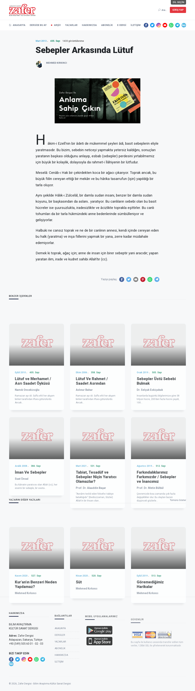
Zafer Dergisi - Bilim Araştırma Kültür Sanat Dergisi (44, 689)
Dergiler (60, 665)
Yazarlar (60, 672)
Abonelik (60, 678)
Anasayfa (60, 658)
